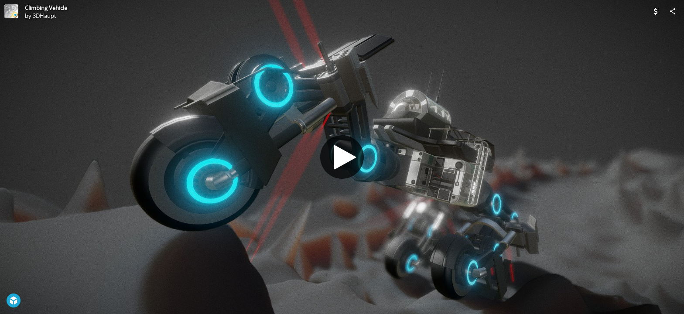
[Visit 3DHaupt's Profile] (11, 11)
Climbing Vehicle (46, 8)
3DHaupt (44, 16)
